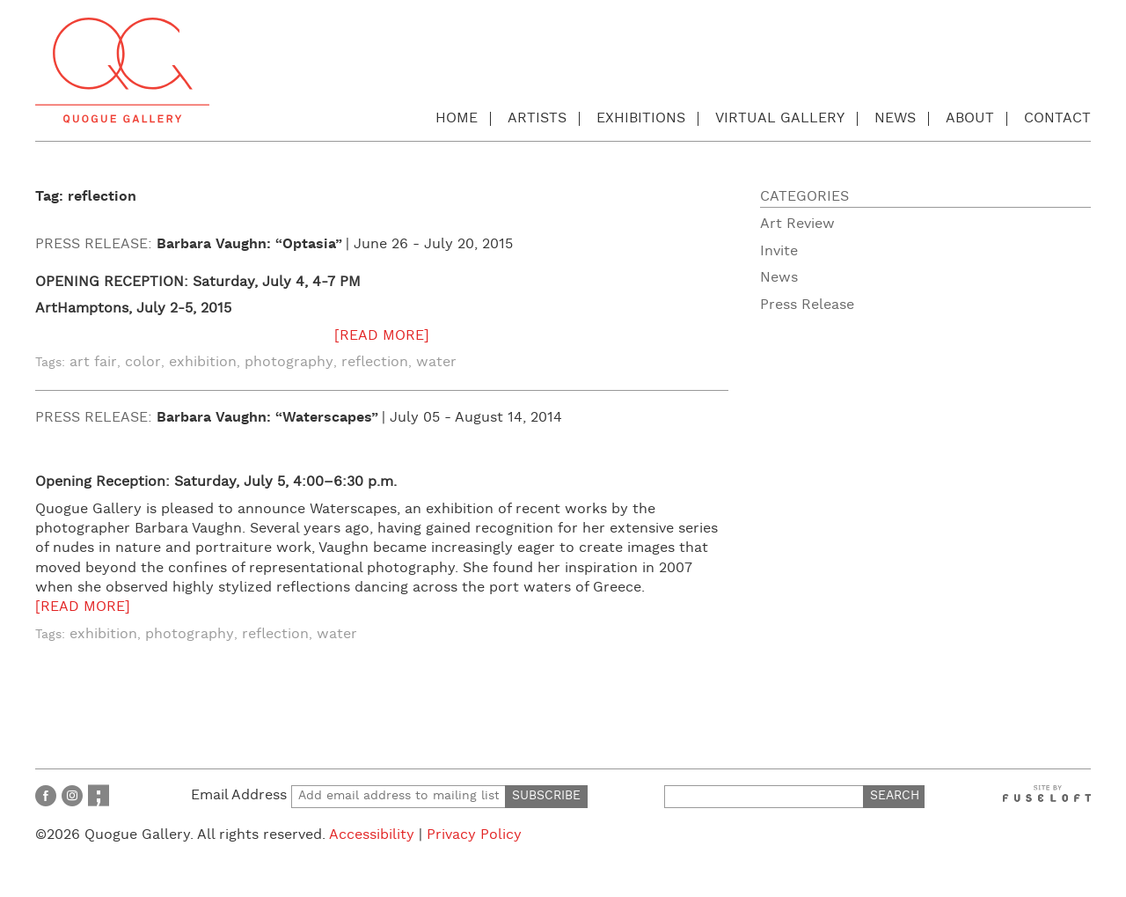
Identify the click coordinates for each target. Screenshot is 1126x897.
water (436, 362)
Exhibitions (640, 118)
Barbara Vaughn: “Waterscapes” (267, 417)
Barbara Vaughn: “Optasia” (249, 244)
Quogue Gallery (122, 70)
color (143, 362)
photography (289, 362)
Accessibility (371, 835)
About (970, 118)
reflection (374, 362)
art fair (93, 362)
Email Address (348, 795)
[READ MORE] (381, 336)
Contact (1057, 118)
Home (456, 118)
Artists (537, 118)
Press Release (807, 305)
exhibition (203, 362)
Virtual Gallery (779, 118)
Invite (779, 251)
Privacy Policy (474, 835)
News (895, 118)
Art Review (797, 224)
